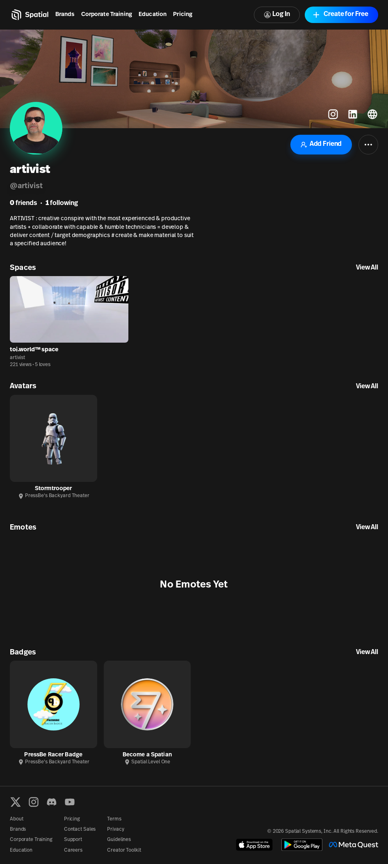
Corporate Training (106, 15)
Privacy (115, 829)
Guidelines (119, 839)
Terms (114, 819)
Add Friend (321, 144)
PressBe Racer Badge (53, 755)
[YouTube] (69, 802)
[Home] (29, 14)
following (62, 203)
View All (367, 268)
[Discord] (51, 802)
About (16, 819)
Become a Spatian (147, 755)
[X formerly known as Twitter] (15, 802)
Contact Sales (80, 829)
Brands (65, 15)
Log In (277, 14)
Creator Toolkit (124, 850)
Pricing (182, 15)
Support (73, 839)
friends (23, 203)
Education (153, 15)
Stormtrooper (53, 489)
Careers (73, 850)
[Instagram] (33, 802)
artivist (17, 357)
